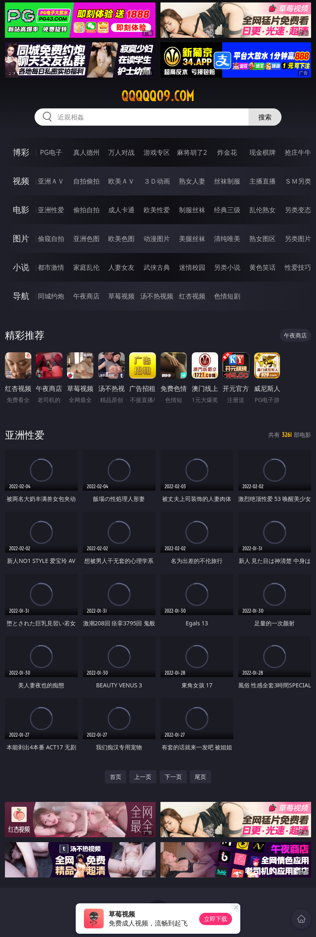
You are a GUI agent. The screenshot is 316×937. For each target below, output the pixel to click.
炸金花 (227, 152)
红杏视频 (192, 296)
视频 (21, 180)
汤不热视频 (156, 296)
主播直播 (262, 181)
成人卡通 (121, 209)
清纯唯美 (227, 238)
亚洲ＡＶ (51, 181)
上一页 (142, 777)
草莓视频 (121, 296)
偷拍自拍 (86, 209)
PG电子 (51, 152)
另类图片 (298, 238)
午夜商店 (86, 296)
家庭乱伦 (86, 267)
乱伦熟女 (262, 209)
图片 (21, 238)
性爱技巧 (298, 267)
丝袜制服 (227, 181)
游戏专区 (157, 152)
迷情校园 (192, 267)
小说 (21, 267)
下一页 (173, 777)
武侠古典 (157, 267)
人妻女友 (121, 267)
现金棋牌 (262, 152)
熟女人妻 (192, 181)
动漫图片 (157, 238)
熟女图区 (262, 238)
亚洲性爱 (51, 209)
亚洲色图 (86, 238)
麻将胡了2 (192, 152)
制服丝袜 (192, 209)
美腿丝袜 (192, 238)
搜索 (265, 117)
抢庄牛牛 (298, 152)
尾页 (200, 777)
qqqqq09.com (157, 96)
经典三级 (227, 209)
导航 (21, 295)
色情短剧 (227, 296)
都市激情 (51, 267)
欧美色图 (121, 238)
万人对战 (121, 152)
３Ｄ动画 (157, 181)
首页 (115, 777)
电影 (21, 209)
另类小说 (227, 267)
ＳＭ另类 (298, 181)
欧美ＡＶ (121, 181)
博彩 (21, 152)
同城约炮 (51, 296)
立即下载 (215, 919)
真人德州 (86, 152)
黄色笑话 (262, 267)
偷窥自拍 (51, 238)
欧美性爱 (157, 209)
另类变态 (298, 209)
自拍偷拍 (86, 181)
